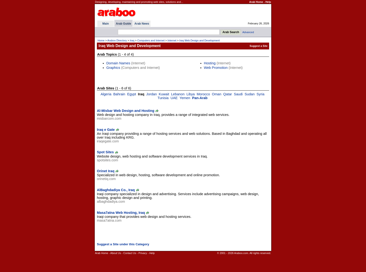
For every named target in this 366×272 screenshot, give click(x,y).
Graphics (113, 68)
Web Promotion (216, 68)
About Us (115, 253)
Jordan (151, 94)
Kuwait (164, 94)
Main (105, 23)
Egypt (131, 94)
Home (101, 40)
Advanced (248, 32)
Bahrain (119, 94)
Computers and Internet (151, 40)
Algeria (106, 94)
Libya (190, 94)
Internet (172, 40)
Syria (260, 94)
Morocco (203, 94)
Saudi (238, 94)
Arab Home (256, 1)
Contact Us (129, 253)
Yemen (185, 98)
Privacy (142, 253)
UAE (174, 98)
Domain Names (118, 63)
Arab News (141, 23)
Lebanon (178, 94)
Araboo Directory (117, 40)
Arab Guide (123, 23)
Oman (216, 94)
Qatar (227, 94)
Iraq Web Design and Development (199, 40)
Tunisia (163, 98)
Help (268, 1)
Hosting (210, 63)
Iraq (132, 40)
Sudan (249, 94)
